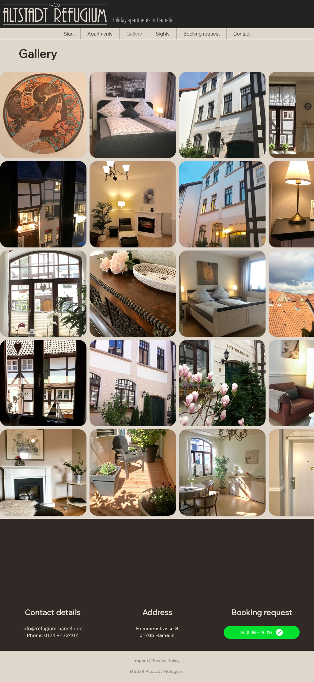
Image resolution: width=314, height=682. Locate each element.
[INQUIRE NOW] (262, 632)
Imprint (140, 660)
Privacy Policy (165, 660)
